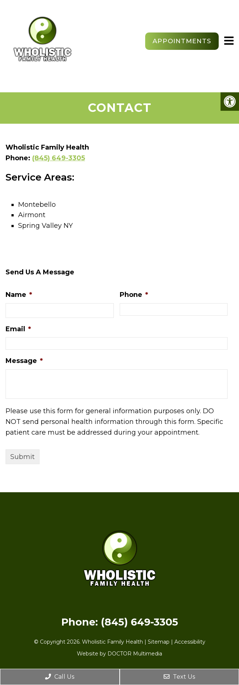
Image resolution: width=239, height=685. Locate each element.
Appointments (182, 41)
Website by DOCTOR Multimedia (119, 653)
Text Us (179, 676)
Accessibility (189, 641)
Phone (134, 295)
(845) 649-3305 (58, 158)
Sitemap (159, 641)
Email (18, 329)
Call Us (59, 676)
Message (24, 361)
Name (19, 295)
